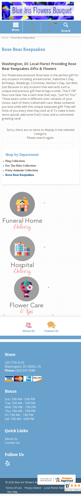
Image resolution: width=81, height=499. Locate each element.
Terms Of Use (14, 493)
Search (60, 31)
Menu (21, 30)
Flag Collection (15, 161)
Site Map (13, 497)
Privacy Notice (35, 493)
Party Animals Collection (21, 170)
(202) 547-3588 (24, 376)
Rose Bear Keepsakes (19, 175)
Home (5, 38)
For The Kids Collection (20, 166)
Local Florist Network (60, 493)
